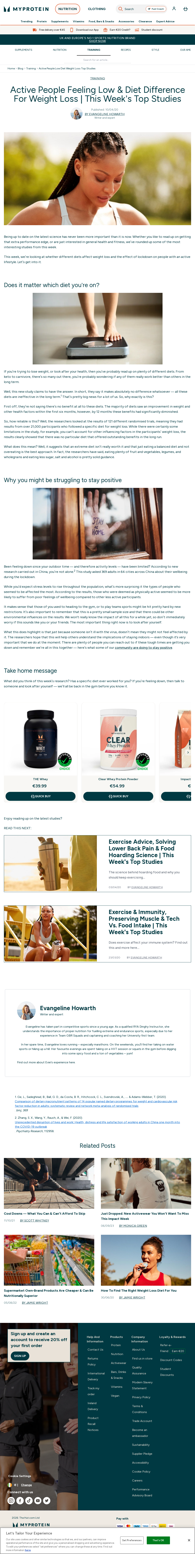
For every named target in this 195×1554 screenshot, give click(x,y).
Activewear (118, 1363)
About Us (138, 1349)
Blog (20, 68)
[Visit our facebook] (20, 1500)
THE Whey (40, 779)
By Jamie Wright (35, 1302)
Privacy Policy (141, 1397)
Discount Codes (171, 1360)
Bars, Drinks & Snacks (118, 1375)
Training (93, 50)
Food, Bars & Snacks (101, 21)
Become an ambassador (140, 1433)
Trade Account (142, 1421)
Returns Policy (93, 1361)
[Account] (174, 9)
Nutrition (59, 50)
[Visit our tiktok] (29, 1500)
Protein (42, 21)
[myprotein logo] (26, 9)
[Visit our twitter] (46, 1500)
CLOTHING (97, 10)
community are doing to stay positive (143, 648)
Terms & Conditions (139, 1409)
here (72, 1062)
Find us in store (142, 1358)
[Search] (120, 8)
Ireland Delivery (93, 1406)
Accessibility (140, 1462)
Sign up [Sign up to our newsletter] (20, 1356)
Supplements (59, 21)
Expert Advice (165, 21)
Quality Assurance (139, 1370)
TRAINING (97, 78)
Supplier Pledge (142, 1453)
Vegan (115, 1395)
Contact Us (95, 1349)
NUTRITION (67, 10)
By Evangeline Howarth (105, 114)
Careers (137, 1480)
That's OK (158, 1540)
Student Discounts (167, 1372)
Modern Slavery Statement (142, 1385)
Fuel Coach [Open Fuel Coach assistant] (156, 9)
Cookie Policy (141, 1471)
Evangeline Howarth (147, 887)
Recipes (126, 50)
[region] (97, 1540)
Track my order (93, 1391)
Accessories (126, 21)
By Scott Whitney (34, 1220)
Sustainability (141, 1445)
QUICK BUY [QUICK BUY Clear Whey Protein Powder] (118, 796)
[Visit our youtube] (38, 1500)
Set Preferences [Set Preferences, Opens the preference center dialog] (132, 1540)
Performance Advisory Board (142, 1492)
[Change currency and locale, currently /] (39, 1485)
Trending (26, 21)
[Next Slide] (188, 752)
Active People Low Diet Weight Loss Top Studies (67, 68)
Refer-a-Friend (172, 1348)
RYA (136, 1026)
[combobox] (142, 8)
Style (155, 50)
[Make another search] (97, 60)
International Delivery (96, 1376)
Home (11, 68)
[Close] (189, 1540)
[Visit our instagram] (11, 1500)
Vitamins (78, 21)
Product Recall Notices (93, 1424)
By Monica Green (133, 1226)
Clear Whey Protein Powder (118, 779)
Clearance (145, 21)
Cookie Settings (19, 1476)
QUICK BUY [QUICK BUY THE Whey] (40, 796)
